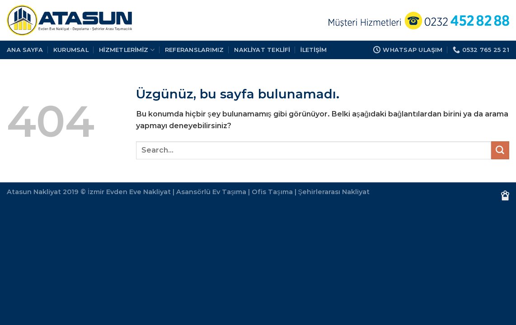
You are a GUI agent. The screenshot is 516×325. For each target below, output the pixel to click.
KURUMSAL (71, 49)
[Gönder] (500, 150)
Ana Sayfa (25, 49)
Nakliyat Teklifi (262, 49)
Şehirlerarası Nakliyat (334, 192)
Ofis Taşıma (272, 192)
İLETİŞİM (313, 49)
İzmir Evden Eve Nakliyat (129, 192)
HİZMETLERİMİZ (127, 50)
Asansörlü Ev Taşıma (211, 192)
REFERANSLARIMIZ (194, 49)
